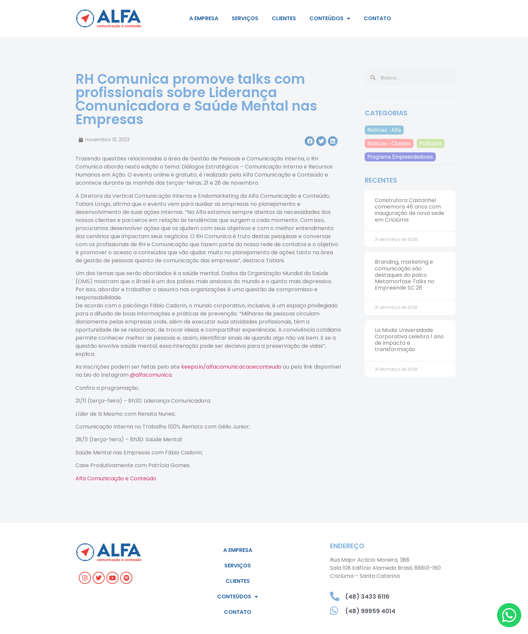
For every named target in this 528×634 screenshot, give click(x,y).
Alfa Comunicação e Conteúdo (115, 478)
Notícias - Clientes (389, 143)
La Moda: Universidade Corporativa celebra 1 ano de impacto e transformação (409, 339)
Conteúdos (329, 18)
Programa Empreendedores (400, 157)
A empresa (203, 18)
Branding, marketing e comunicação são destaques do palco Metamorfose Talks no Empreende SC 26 (404, 275)
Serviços (245, 18)
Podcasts (430, 143)
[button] (310, 141)
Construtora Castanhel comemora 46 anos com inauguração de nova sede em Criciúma (409, 210)
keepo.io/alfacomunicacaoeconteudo (231, 367)
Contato (377, 18)
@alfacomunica (151, 375)
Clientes (284, 18)
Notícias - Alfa (384, 130)
